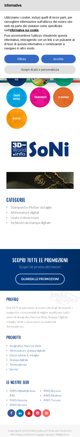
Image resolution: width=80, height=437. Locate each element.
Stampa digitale (19, 360)
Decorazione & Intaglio (24, 355)
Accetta (58, 59)
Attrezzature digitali (25, 212)
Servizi (14, 369)
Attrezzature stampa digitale (27, 350)
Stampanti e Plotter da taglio (31, 207)
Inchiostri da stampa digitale (31, 223)
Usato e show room (25, 217)
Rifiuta (21, 59)
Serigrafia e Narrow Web (25, 346)
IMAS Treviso (52, 400)
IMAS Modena (52, 395)
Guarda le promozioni (40, 279)
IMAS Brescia (52, 391)
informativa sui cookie (24, 30)
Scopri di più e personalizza (40, 69)
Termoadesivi (18, 364)
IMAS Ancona (18, 400)
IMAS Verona (18, 405)
